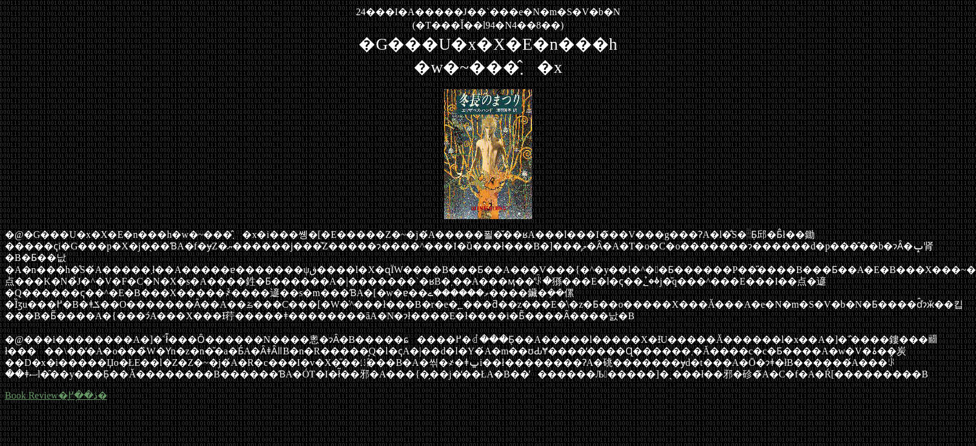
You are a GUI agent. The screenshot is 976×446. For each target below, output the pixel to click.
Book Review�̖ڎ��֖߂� (56, 395)
